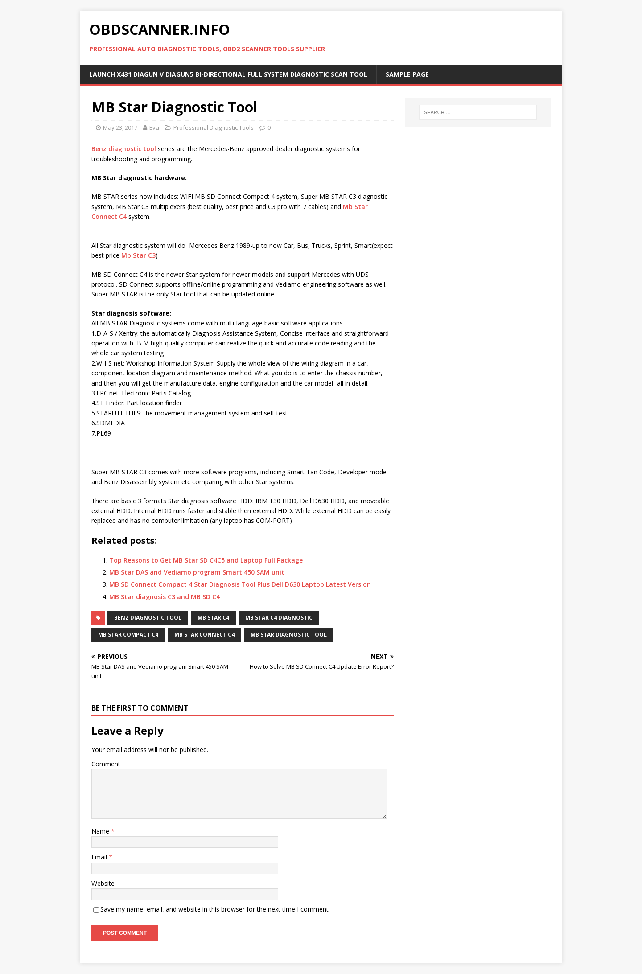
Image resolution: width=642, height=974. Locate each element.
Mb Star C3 (138, 255)
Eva (154, 127)
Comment (105, 764)
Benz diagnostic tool (123, 148)
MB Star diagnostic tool (289, 634)
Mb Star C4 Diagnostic (279, 617)
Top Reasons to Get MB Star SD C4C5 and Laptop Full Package (206, 560)
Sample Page (407, 74)
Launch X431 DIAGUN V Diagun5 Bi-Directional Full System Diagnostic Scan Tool (228, 74)
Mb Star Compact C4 (128, 634)
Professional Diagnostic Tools (213, 127)
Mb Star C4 (213, 617)
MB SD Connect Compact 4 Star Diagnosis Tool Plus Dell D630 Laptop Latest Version (240, 584)
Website (103, 883)
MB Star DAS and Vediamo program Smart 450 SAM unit (196, 572)
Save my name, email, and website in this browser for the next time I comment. (215, 909)
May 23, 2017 (120, 127)
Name (101, 831)
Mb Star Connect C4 (204, 634)
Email (100, 857)
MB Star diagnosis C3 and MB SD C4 (164, 596)
